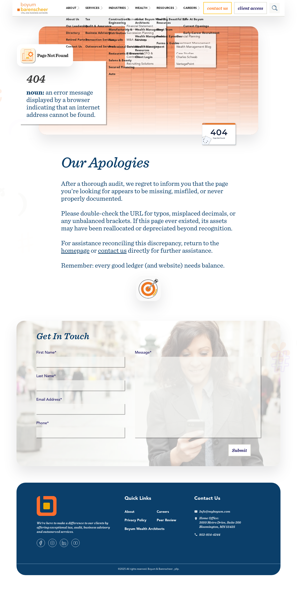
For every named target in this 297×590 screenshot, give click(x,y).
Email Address (49, 400)
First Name (46, 352)
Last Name (46, 376)
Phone (42, 423)
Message (143, 352)
